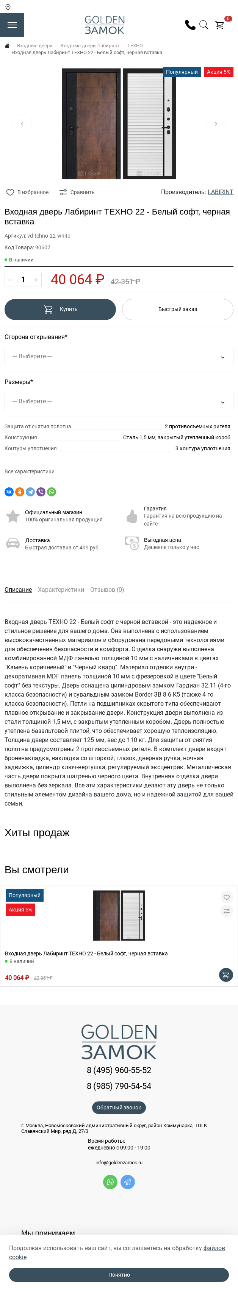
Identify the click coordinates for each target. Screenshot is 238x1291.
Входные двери (35, 45)
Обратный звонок (119, 1107)
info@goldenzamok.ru (119, 1162)
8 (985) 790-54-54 (119, 1086)
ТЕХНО (135, 45)
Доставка (37, 540)
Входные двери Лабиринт (90, 45)
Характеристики (61, 589)
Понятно (119, 1275)
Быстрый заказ (177, 309)
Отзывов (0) (107, 589)
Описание (18, 589)
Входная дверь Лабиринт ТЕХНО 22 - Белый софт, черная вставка (86, 953)
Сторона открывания (35, 337)
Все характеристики (30, 471)
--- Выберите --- (32, 356)
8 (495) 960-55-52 (119, 1070)
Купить (60, 309)
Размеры (17, 382)
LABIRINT (220, 192)
